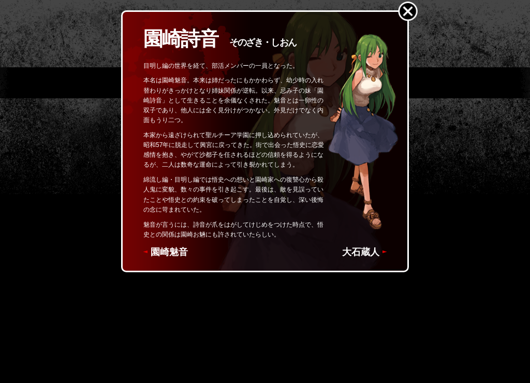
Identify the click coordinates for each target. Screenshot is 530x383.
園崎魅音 (169, 252)
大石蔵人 (360, 252)
